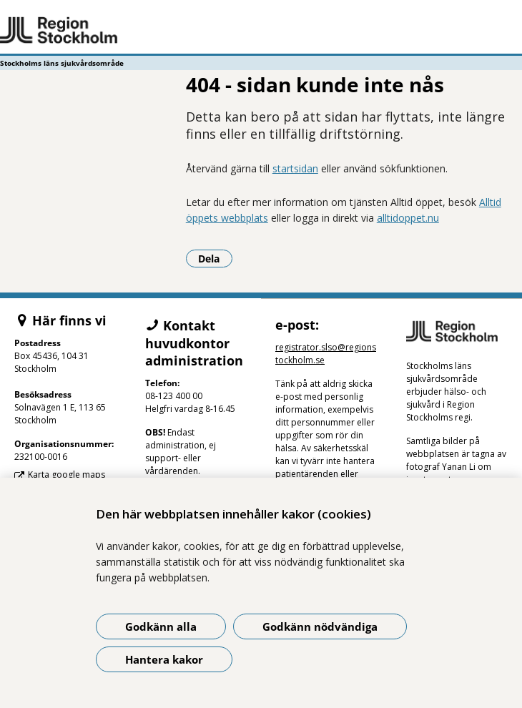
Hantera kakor (164, 659)
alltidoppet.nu (408, 218)
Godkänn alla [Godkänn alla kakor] (161, 626)
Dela (215, 258)
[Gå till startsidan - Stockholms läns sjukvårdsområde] (261, 31)
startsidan (295, 168)
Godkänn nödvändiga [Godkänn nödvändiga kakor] (320, 626)
